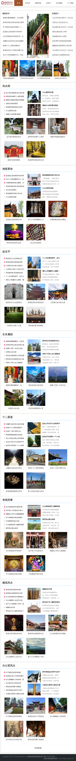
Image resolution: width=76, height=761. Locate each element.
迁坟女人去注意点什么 (60, 22)
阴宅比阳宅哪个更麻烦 (13, 687)
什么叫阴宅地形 (11, 197)
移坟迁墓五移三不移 (59, 32)
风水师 (27, 3)
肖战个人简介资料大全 (13, 431)
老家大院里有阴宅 (12, 103)
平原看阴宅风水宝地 (12, 521)
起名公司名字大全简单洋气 (15, 442)
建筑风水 (7, 582)
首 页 (18, 3)
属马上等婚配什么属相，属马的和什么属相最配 (51, 272)
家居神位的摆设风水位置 (14, 593)
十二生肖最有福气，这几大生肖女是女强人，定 (51, 259)
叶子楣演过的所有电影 (11, 27)
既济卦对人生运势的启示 (14, 258)
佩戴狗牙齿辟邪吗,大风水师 (62, 45)
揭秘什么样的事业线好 (13, 114)
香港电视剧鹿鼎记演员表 (14, 435)
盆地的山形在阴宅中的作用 (12, 32)
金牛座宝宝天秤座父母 (13, 683)
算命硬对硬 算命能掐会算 (14, 273)
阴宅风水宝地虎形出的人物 (15, 359)
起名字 (48, 3)
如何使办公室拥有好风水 (61, 55)
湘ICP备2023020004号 (48, 756)
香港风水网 (31, 756)
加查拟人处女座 (11, 352)
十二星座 (7, 417)
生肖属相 (59, 3)
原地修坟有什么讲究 (59, 36)
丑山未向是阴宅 (11, 190)
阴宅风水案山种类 (12, 528)
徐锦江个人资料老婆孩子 (11, 45)
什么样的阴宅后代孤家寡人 (15, 597)
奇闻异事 (7, 500)
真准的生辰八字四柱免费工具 (13, 50)
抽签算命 (38, 3)
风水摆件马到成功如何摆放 (61, 41)
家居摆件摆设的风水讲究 (14, 107)
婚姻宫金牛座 (10, 607)
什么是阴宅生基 (11, 111)
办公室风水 (8, 665)
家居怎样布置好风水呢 (13, 590)
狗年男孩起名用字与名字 (14, 690)
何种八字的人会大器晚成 (14, 363)
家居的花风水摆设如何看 (14, 262)
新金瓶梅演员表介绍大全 (14, 193)
